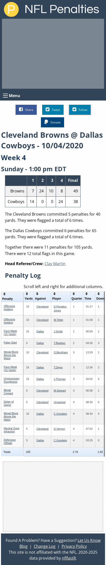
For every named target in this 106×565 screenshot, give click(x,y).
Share (26, 109)
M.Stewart (60, 390)
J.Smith (58, 331)
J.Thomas (60, 378)
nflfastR (69, 558)
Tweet (53, 109)
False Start (10, 342)
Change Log (44, 546)
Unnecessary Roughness (11, 380)
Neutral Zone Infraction (11, 430)
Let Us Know (89, 540)
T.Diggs (58, 367)
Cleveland (42, 306)
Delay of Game (9, 403)
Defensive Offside (10, 441)
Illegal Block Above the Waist (11, 355)
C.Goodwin (60, 413)
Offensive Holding (9, 308)
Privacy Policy (74, 546)
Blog (23, 546)
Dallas (40, 331)
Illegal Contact (8, 392)
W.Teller (58, 319)
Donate (52, 122)
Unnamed (60, 402)
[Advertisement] (53, 53)
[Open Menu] (5, 96)
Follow (79, 109)
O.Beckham (61, 352)
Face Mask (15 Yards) (10, 332)
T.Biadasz (60, 343)
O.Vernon (59, 428)
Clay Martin (55, 263)
